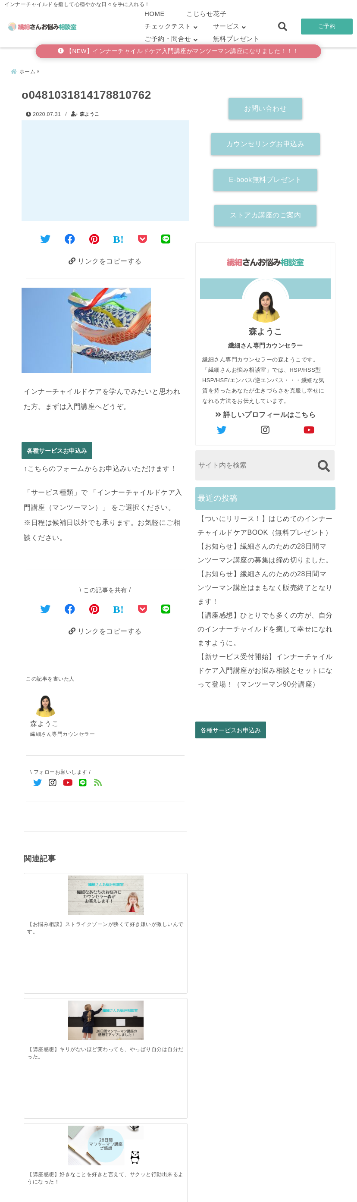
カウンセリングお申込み (265, 141)
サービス (226, 26)
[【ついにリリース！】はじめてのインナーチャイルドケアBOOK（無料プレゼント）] (44, 1020)
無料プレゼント (236, 38)
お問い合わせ (265, 106)
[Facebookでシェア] (70, 237)
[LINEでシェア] (166, 237)
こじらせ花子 (206, 13)
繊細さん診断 (122, 1182)
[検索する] (323, 463)
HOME (154, 13)
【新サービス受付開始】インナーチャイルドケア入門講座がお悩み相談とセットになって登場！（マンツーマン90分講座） (265, 667)
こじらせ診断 (178, 1182)
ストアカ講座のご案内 (265, 213)
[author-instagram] (265, 427)
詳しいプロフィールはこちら (265, 412)
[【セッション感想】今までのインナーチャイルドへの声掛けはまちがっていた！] (166, 886)
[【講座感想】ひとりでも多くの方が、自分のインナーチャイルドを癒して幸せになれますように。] (166, 1020)
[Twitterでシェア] (45, 237)
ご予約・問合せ (167, 38)
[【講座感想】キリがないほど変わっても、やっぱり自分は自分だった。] (84, 883)
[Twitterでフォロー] (37, 784)
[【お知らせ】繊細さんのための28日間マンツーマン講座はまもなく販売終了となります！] (125, 1020)
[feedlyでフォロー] (98, 784)
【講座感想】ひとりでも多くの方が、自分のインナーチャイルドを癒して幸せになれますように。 (265, 626)
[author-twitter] (222, 427)
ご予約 (327, 26)
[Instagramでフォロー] (52, 784)
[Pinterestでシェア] (94, 237)
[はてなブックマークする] (118, 237)
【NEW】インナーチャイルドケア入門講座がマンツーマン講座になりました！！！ (178, 51)
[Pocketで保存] (142, 609)
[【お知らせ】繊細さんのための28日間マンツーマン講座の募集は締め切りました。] (84, 1020)
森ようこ (90, 111)
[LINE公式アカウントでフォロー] (83, 784)
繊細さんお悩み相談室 (154, 1192)
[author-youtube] (309, 427)
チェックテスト (167, 26)
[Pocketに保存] (142, 237)
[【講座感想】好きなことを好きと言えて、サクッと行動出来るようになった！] (125, 883)
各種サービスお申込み (57, 450)
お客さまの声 (235, 1182)
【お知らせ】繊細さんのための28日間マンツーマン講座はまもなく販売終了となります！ (265, 585)
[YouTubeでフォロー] (67, 784)
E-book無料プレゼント (265, 177)
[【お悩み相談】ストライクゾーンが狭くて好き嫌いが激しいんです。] (44, 883)
